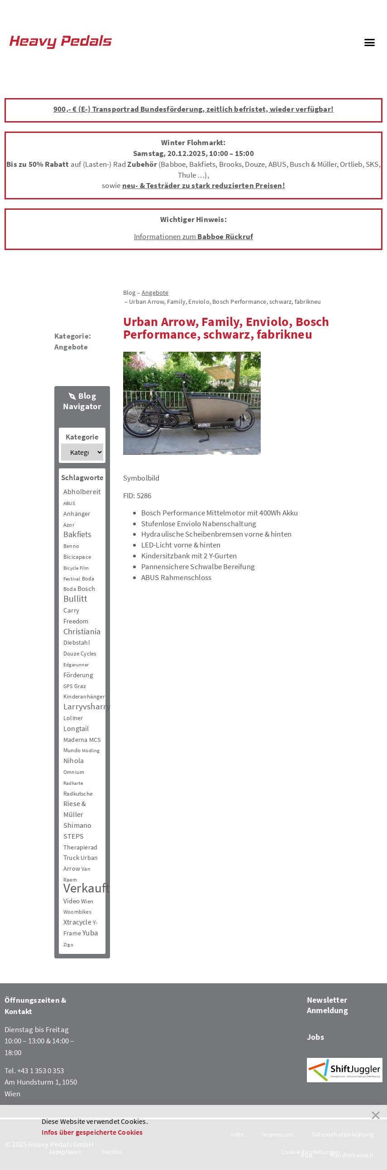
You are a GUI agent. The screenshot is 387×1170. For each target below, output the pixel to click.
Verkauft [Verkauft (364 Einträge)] (86, 887)
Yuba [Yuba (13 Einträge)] (90, 933)
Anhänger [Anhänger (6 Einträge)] (77, 514)
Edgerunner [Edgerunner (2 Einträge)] (76, 665)
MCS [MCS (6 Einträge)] (95, 740)
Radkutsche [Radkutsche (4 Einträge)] (77, 793)
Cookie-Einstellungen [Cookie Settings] (310, 1152)
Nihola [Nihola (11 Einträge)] (73, 760)
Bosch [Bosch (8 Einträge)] (86, 588)
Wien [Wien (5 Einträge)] (87, 901)
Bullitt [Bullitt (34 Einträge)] (75, 598)
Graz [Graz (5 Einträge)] (80, 686)
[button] (369, 42)
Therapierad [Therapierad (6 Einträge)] (80, 847)
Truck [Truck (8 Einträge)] (71, 857)
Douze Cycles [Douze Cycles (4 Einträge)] (79, 653)
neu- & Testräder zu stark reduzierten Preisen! (203, 185)
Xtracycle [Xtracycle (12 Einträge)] (77, 921)
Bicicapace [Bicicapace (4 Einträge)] (77, 556)
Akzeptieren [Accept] (65, 1152)
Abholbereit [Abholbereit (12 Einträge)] (81, 491)
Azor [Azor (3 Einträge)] (68, 524)
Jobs (315, 1037)
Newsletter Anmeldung (327, 1005)
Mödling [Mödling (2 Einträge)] (91, 751)
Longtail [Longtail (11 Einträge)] (76, 728)
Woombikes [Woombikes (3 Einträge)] (77, 911)
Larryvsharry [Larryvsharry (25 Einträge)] (86, 706)
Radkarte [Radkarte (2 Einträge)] (73, 783)
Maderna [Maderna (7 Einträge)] (75, 740)
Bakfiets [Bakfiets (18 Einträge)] (77, 534)
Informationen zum (193, 236)
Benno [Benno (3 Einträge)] (71, 546)
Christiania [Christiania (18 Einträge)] (81, 631)
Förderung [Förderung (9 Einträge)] (78, 674)
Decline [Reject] (112, 1152)
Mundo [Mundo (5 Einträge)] (72, 750)
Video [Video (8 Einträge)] (71, 900)
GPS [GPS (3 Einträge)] (68, 686)
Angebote (71, 347)
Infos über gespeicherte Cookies (92, 1132)
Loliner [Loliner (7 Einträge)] (73, 718)
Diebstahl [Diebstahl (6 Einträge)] (76, 642)
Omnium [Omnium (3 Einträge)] (73, 772)
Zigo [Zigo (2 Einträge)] (68, 945)
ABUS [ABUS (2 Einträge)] (69, 503)
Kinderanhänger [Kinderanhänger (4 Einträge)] (84, 696)
